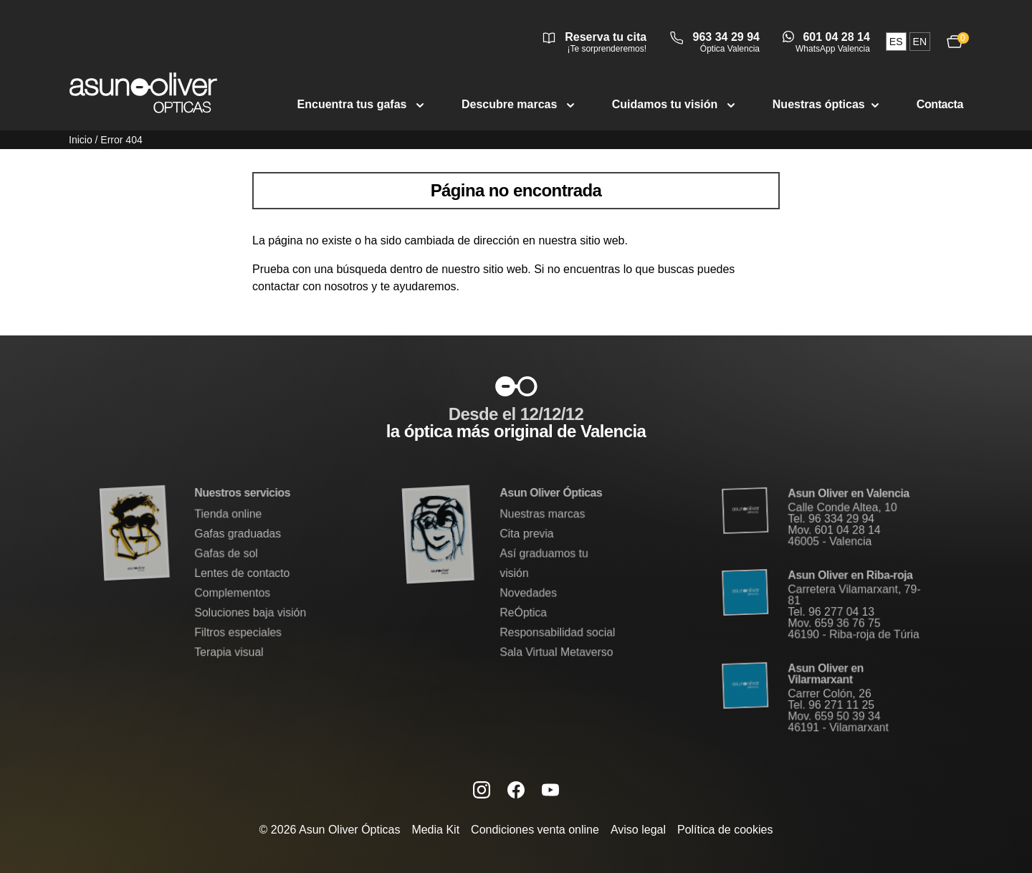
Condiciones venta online (535, 830)
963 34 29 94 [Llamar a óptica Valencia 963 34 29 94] (726, 37)
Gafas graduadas (237, 534)
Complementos (232, 592)
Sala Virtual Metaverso (556, 651)
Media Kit (435, 830)
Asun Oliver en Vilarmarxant (825, 673)
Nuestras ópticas (827, 104)
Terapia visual (229, 651)
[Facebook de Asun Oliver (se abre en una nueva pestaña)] (516, 790)
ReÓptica (523, 612)
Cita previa (526, 534)
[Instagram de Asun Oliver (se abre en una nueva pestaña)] (481, 790)
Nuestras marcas (542, 514)
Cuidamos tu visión (675, 104)
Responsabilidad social (557, 632)
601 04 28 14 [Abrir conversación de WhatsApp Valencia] (836, 37)
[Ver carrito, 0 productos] (954, 41)
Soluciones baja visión (250, 612)
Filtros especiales (238, 632)
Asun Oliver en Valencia (848, 495)
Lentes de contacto (242, 573)
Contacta (940, 104)
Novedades (528, 592)
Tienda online (228, 514)
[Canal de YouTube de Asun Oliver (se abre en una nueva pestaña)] (550, 790)
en (920, 41)
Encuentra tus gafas (362, 104)
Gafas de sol (226, 554)
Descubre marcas (520, 104)
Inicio (80, 140)
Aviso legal (638, 830)
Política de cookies (725, 830)
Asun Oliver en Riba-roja (850, 575)
